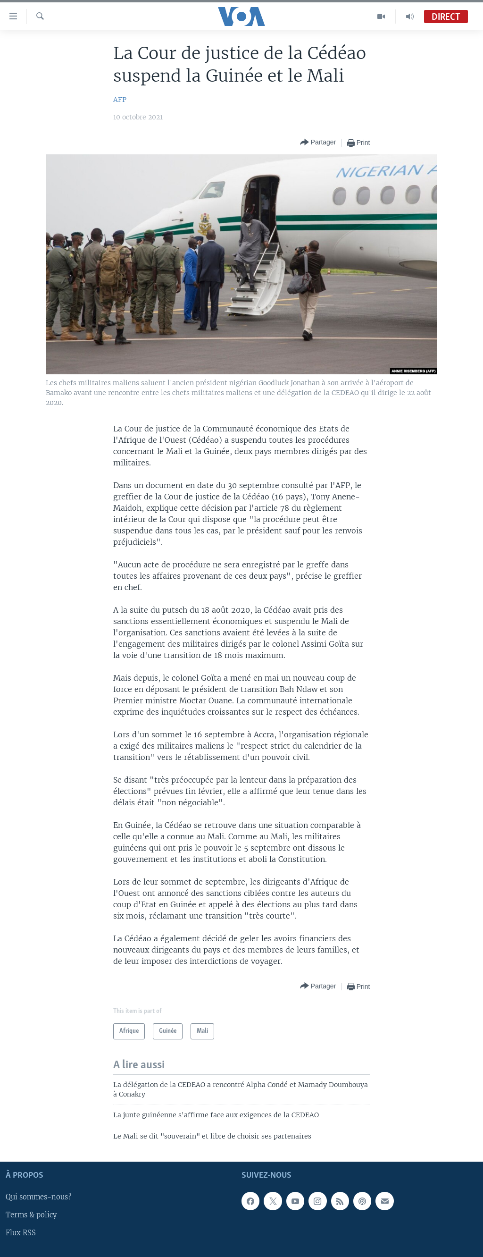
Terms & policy (31, 1215)
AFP (119, 99)
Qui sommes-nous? (38, 1197)
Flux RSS (21, 1233)
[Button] (318, 143)
